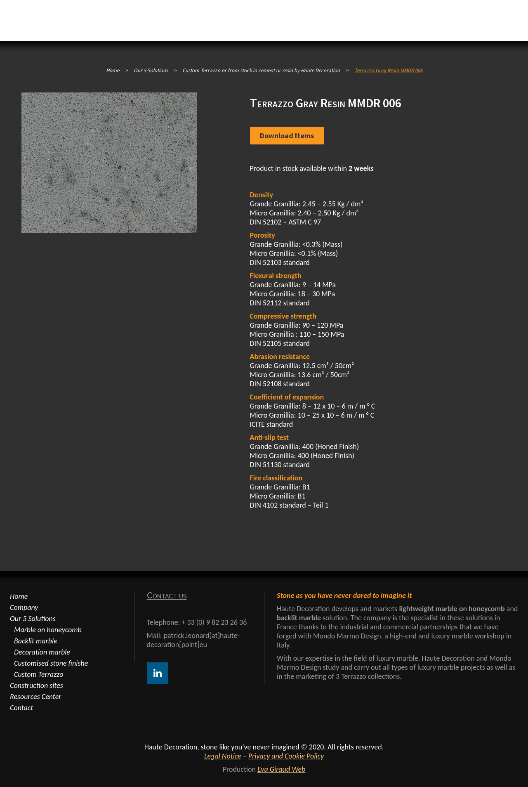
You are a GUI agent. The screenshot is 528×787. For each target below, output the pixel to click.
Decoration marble (42, 652)
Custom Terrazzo (38, 674)
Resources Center (35, 696)
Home (112, 70)
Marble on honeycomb (48, 629)
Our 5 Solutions (33, 618)
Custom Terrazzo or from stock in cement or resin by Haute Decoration (261, 70)
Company (24, 607)
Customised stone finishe (51, 663)
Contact (21, 707)
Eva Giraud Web (281, 769)
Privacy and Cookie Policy (286, 756)
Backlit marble (35, 640)
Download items (287, 135)
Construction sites (36, 685)
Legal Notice (222, 756)
